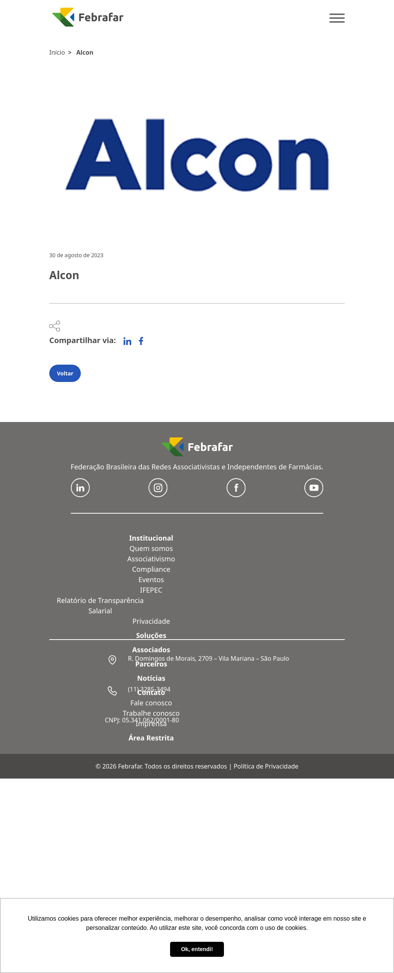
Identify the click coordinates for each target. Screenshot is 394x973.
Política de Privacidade (266, 766)
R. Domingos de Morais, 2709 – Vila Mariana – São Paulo (208, 658)
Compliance (151, 569)
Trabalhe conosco (151, 713)
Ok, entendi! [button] (197, 949)
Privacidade (151, 621)
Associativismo (151, 558)
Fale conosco (151, 702)
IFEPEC (151, 590)
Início (57, 52)
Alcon (84, 52)
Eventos (151, 579)
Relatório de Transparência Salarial (100, 605)
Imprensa (151, 723)
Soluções (151, 635)
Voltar (65, 373)
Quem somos (151, 548)
